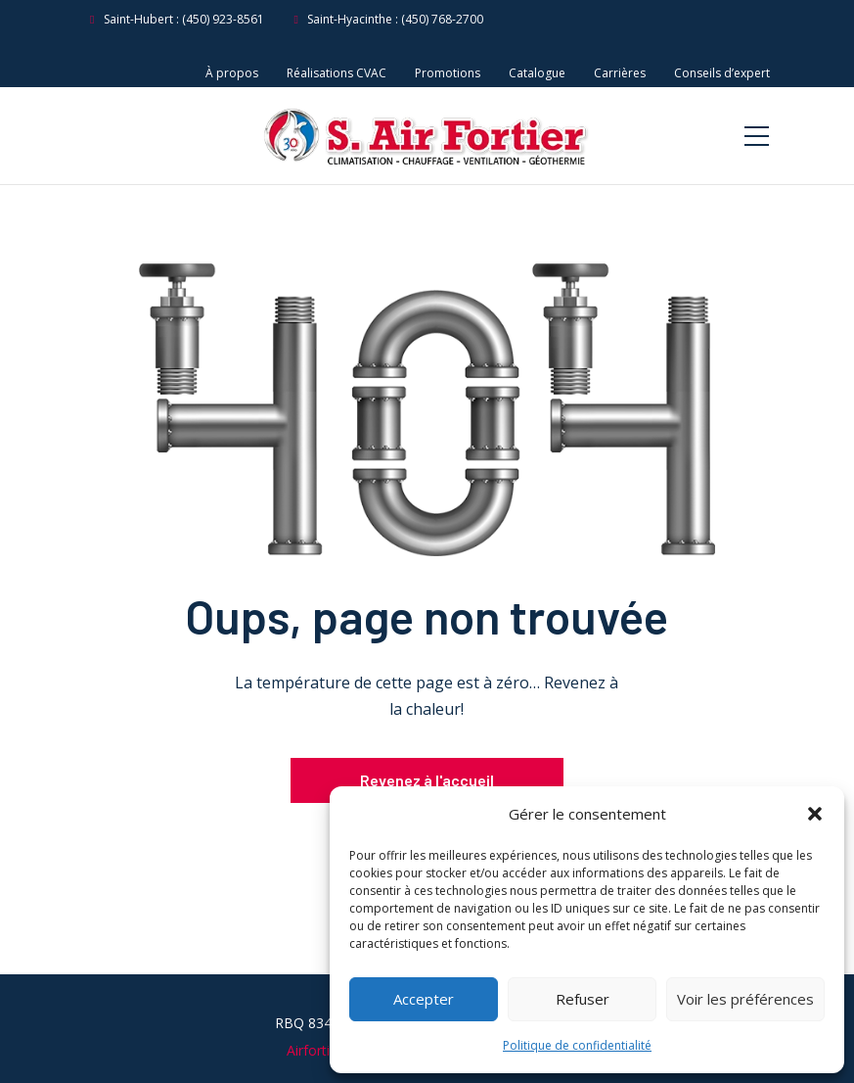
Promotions (447, 73)
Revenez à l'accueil (427, 780)
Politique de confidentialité (577, 1045)
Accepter (423, 999)
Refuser (582, 999)
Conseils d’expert (722, 73)
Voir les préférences (745, 999)
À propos (231, 73)
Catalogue (537, 73)
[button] (815, 814)
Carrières (620, 73)
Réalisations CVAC (336, 73)
